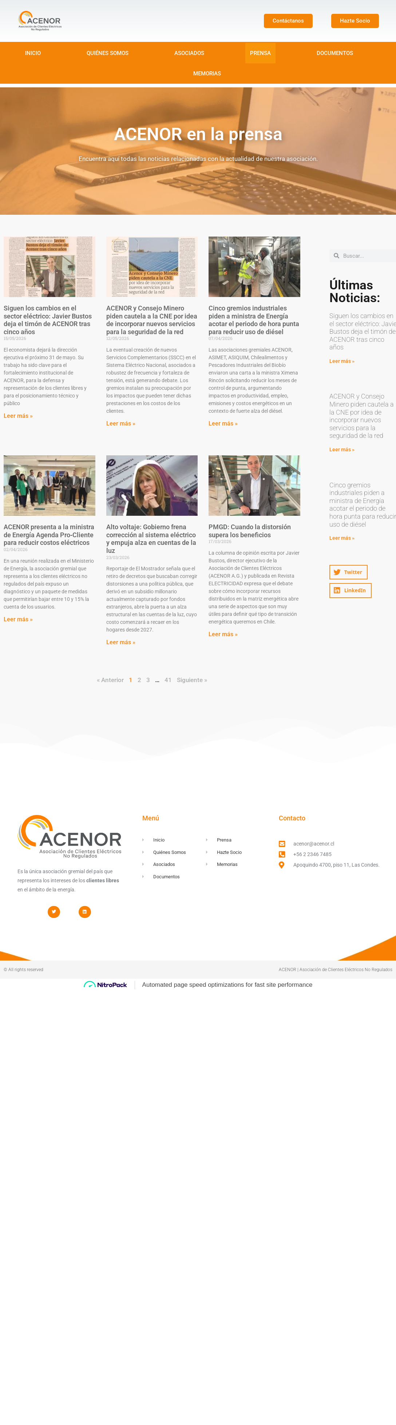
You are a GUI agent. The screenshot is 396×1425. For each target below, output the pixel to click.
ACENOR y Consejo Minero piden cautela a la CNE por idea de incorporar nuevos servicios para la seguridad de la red (151, 320)
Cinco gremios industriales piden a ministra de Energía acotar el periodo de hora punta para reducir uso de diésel (254, 320)
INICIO (33, 53)
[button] (348, 572)
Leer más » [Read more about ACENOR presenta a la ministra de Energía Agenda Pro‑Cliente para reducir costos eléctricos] (18, 619)
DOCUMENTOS (335, 53)
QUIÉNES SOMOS (107, 53)
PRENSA (260, 53)
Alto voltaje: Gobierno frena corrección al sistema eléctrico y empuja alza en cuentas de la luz (151, 538)
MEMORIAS (207, 73)
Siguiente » (192, 680)
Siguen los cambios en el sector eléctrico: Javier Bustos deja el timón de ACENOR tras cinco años (48, 320)
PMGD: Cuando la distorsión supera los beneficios (250, 531)
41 (168, 680)
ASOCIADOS (189, 53)
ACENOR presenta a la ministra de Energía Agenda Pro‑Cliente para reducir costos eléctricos (49, 534)
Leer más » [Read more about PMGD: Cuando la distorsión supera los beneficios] (223, 634)
